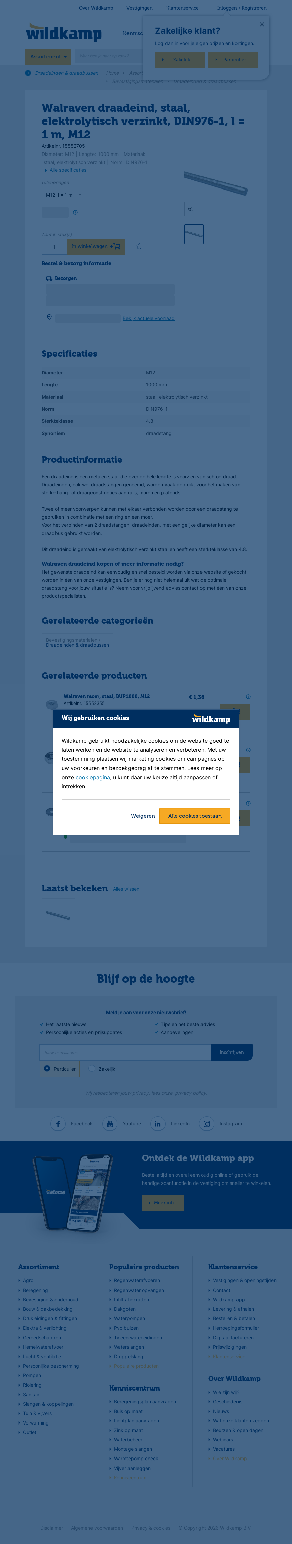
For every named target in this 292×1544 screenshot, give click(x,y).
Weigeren (143, 816)
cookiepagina (93, 777)
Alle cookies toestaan (195, 816)
